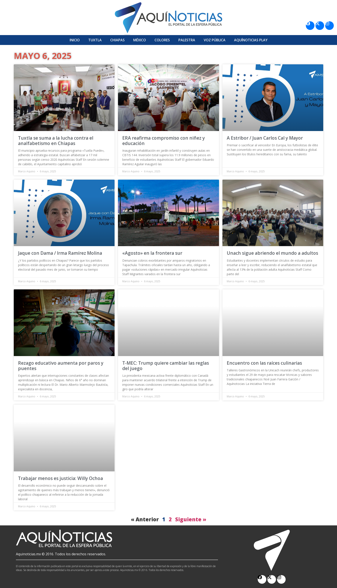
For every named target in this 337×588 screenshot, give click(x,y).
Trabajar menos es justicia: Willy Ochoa (60, 478)
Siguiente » (190, 519)
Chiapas (117, 40)
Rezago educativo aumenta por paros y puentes (60, 365)
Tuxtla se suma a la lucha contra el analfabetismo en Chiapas (55, 140)
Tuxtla (95, 40)
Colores (162, 40)
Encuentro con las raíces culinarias (264, 363)
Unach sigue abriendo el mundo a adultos (272, 253)
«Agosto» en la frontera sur (152, 253)
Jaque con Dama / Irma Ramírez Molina (60, 253)
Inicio (75, 40)
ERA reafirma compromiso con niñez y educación (163, 140)
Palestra (186, 40)
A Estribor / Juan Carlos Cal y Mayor (265, 138)
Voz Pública (214, 40)
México (139, 40)
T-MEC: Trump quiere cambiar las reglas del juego (165, 365)
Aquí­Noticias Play (251, 40)
